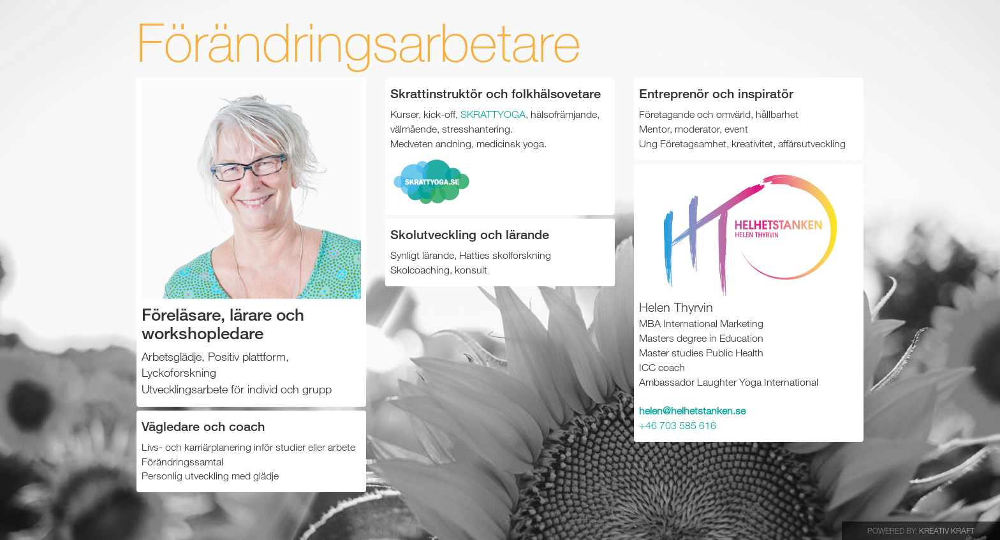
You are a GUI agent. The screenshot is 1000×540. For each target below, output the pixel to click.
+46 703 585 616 (677, 425)
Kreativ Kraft (946, 530)
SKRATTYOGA (493, 114)
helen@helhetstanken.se (692, 410)
